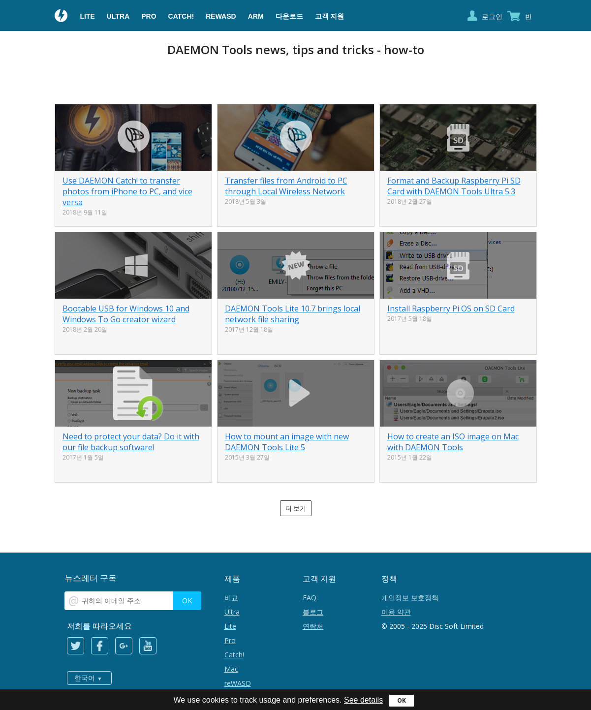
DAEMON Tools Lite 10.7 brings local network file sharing (292, 314)
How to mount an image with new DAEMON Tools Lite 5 (287, 442)
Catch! (181, 16)
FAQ (309, 597)
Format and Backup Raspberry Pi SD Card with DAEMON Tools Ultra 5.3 (454, 186)
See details (363, 700)
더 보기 (295, 508)
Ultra (118, 16)
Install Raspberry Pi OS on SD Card (451, 308)
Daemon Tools (61, 17)
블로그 (313, 612)
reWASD (221, 16)
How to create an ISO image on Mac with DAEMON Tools (453, 442)
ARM (256, 16)
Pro (148, 16)
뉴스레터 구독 (90, 578)
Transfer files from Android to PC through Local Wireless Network (286, 186)
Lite (87, 16)
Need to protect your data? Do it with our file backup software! (130, 442)
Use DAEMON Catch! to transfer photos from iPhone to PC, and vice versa (127, 191)
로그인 (492, 16)
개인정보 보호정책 (409, 597)
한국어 (84, 678)
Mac (231, 669)
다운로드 (289, 16)
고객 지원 (329, 16)
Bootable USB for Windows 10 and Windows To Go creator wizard (125, 314)
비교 (231, 597)
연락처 (313, 626)
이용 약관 (396, 612)
